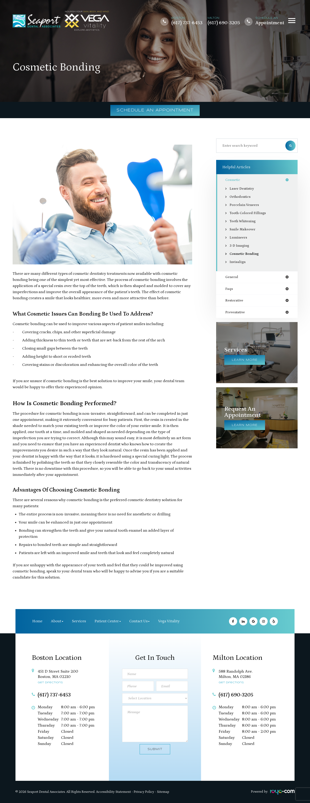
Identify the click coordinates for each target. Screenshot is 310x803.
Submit (155, 749)
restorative (235, 302)
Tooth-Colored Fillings (249, 213)
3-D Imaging (240, 246)
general (232, 277)
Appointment (269, 22)
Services (79, 621)
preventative (236, 314)
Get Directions (50, 682)
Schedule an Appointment (155, 110)
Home (37, 621)
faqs (229, 290)
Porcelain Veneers (246, 205)
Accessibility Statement (113, 792)
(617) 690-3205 (224, 22)
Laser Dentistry (243, 189)
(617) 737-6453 (187, 22)
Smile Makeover (243, 230)
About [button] (57, 621)
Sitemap (163, 792)
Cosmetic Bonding (245, 254)
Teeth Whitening (244, 222)
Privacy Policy (144, 792)
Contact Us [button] (139, 621)
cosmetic (233, 180)
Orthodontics (241, 197)
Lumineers (239, 238)
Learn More (244, 361)
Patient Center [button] (107, 621)
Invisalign (238, 262)
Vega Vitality (169, 621)
